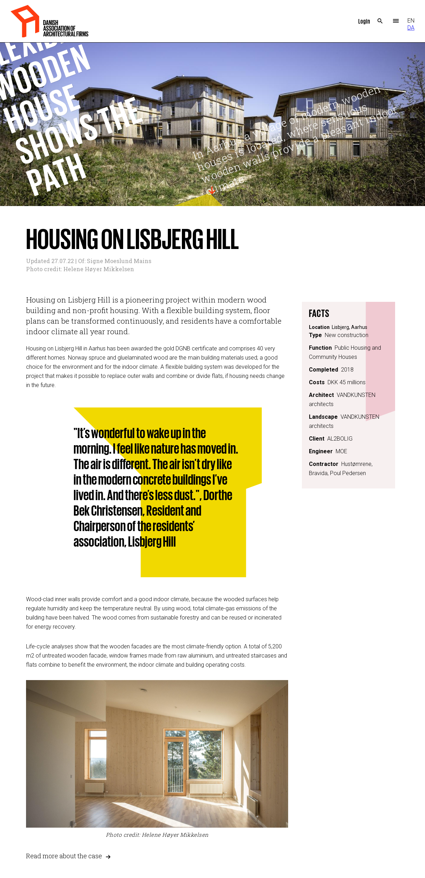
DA (410, 27)
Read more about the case (64, 856)
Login (364, 21)
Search (380, 21)
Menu (396, 21)
